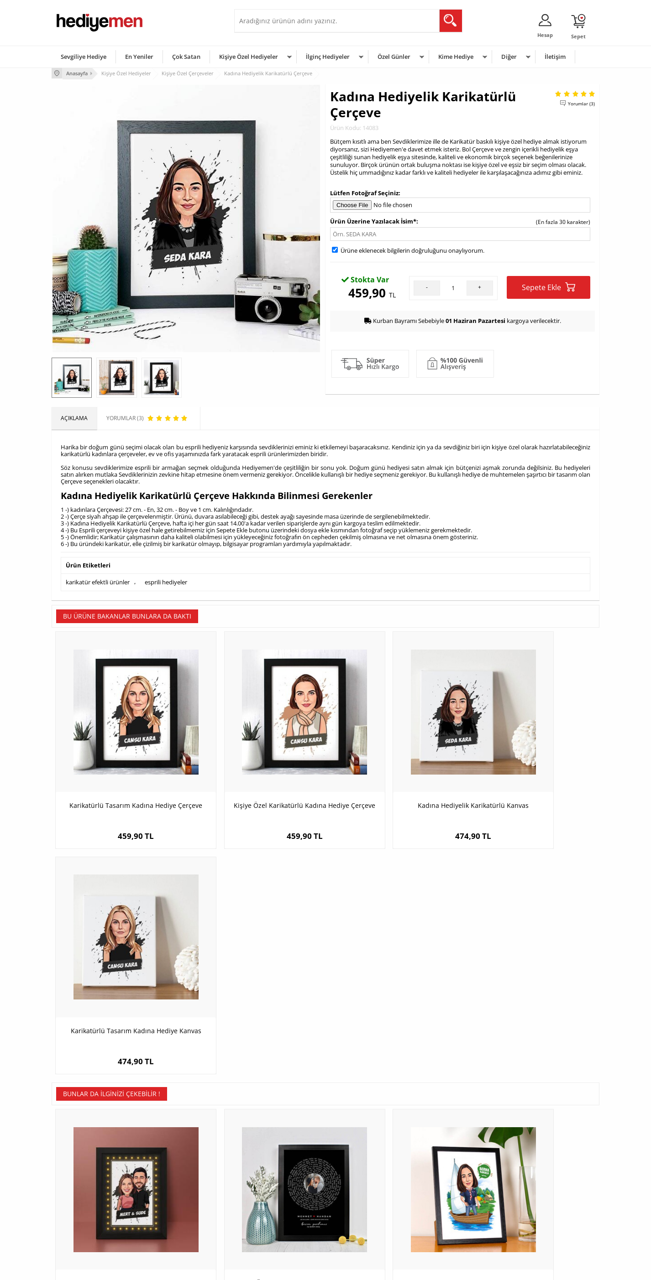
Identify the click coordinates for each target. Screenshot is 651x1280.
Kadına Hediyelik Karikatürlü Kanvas (394, 771)
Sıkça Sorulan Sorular (83, 1229)
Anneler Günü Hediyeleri (361, 1202)
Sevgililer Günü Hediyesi (361, 1161)
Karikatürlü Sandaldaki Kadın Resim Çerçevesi (394, 997)
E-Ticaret (297, 1268)
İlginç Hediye (437, 1229)
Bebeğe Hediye (440, 1202)
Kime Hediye (455, 56)
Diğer (509, 56)
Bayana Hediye (440, 1175)
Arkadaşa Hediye (443, 1216)
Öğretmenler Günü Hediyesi (365, 1216)
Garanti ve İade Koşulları (87, 1202)
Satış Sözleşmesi (77, 1188)
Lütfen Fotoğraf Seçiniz (364, 192)
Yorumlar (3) (581, 102)
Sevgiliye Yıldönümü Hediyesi (276, 1229)
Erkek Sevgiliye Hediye (267, 1202)
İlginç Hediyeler (328, 56)
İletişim (555, 56)
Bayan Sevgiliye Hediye (268, 1216)
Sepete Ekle (548, 286)
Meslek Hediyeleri (170, 1229)
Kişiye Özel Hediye (170, 1161)
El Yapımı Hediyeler (172, 1202)
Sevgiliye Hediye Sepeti (268, 1175)
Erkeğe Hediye (439, 1161)
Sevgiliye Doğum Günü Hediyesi (279, 1188)
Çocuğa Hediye (440, 1188)
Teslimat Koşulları (78, 1161)
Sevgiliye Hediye (83, 56)
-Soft (277, 1268)
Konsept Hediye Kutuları (269, 1161)
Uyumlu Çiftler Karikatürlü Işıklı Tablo (120, 992)
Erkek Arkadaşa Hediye (176, 1175)
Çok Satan (186, 56)
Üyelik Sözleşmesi (79, 1175)
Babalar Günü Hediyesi (359, 1229)
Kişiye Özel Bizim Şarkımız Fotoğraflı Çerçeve (257, 997)
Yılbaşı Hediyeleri (352, 1188)
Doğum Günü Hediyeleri (360, 1175)
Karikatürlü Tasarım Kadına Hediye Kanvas (531, 776)
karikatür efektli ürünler (98, 581)
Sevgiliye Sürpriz (168, 1216)
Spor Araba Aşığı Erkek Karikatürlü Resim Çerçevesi (530, 997)
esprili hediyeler (166, 581)
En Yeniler (139, 56)
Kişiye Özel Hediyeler (248, 56)
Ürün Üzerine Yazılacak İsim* (373, 221)
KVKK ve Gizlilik (75, 1216)
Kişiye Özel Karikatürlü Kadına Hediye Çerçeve (257, 776)
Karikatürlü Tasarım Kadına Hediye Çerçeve (120, 776)
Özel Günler (394, 56)
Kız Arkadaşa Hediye (173, 1188)
